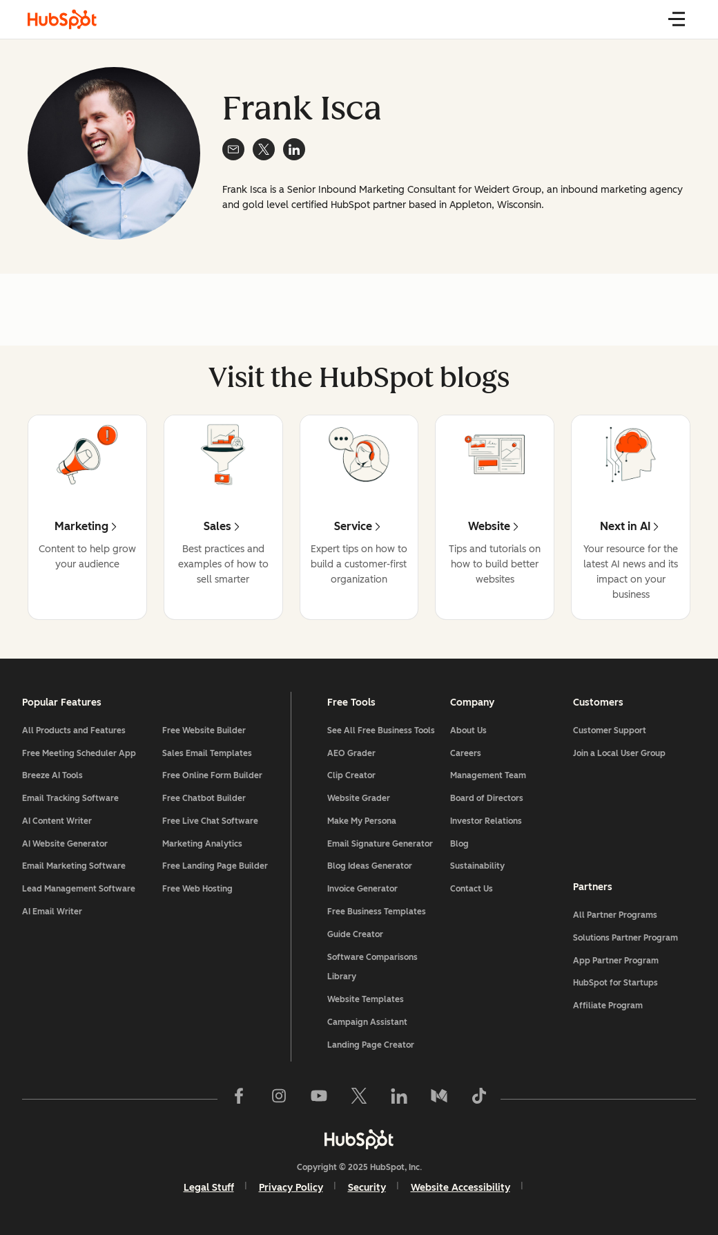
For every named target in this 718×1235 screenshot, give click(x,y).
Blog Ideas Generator (369, 866)
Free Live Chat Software (210, 821)
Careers (465, 753)
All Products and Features (74, 730)
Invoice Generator (362, 889)
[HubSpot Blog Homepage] (62, 19)
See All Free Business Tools (381, 730)
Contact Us (471, 889)
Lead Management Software (78, 889)
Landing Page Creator (370, 1045)
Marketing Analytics (202, 844)
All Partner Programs (615, 915)
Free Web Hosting (197, 889)
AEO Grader (351, 753)
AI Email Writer (52, 911)
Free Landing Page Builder (215, 866)
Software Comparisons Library (372, 967)
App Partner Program (616, 960)
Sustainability (477, 866)
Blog (459, 844)
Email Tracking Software (70, 798)
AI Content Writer (57, 821)
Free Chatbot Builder (204, 798)
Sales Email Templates (207, 753)
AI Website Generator (65, 844)
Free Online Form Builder (212, 775)
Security (367, 1188)
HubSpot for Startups (615, 983)
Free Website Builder (204, 730)
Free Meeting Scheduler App (79, 753)
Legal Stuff (209, 1188)
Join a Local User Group (619, 753)
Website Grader (358, 798)
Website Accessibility (460, 1188)
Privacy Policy (291, 1188)
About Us (468, 730)
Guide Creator (355, 934)
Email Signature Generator (380, 844)
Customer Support (609, 730)
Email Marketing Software (74, 866)
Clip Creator (351, 775)
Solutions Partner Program (625, 938)
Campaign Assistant (367, 1022)
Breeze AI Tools (52, 775)
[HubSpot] (359, 1139)
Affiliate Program (608, 1005)
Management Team (488, 775)
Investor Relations (486, 821)
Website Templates (365, 999)
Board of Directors (486, 798)
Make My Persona (361, 821)
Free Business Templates (376, 911)
